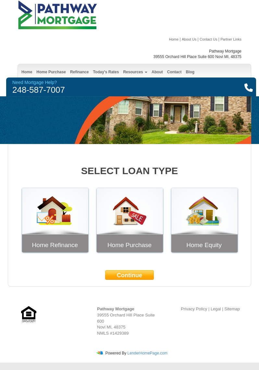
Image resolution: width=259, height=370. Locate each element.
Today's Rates (106, 72)
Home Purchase (51, 72)
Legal (216, 308)
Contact (174, 72)
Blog (190, 72)
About (157, 72)
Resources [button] (135, 72)
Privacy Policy (194, 308)
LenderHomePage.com (147, 353)
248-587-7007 (38, 90)
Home (174, 39)
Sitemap (232, 308)
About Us (189, 39)
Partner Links (230, 39)
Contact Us (208, 39)
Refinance (79, 72)
